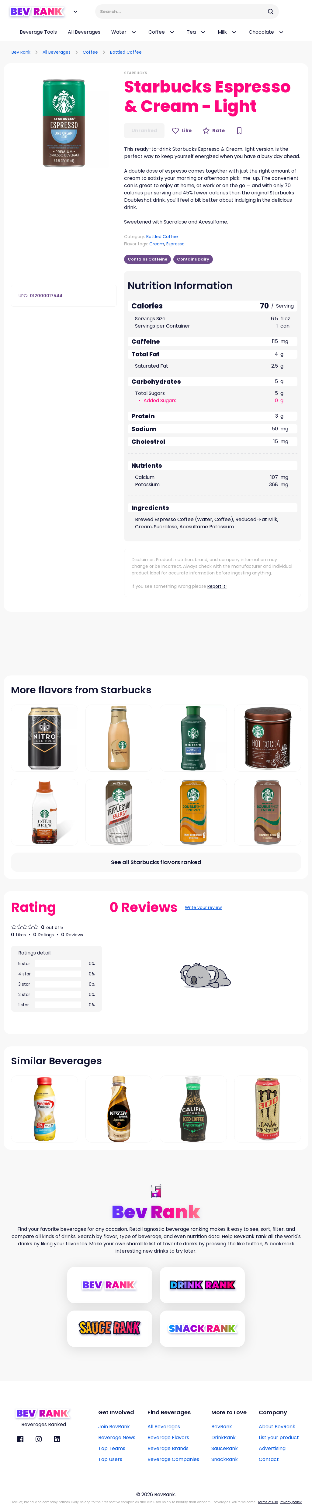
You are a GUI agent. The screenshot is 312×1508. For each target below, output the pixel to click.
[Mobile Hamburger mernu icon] (300, 11)
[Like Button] (181, 130)
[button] (64, 123)
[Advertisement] (237, 51)
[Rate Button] (213, 130)
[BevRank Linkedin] (57, 1439)
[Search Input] (183, 11)
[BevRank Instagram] (38, 1439)
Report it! (217, 586)
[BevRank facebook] (20, 1439)
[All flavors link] (156, 862)
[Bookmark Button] (239, 130)
